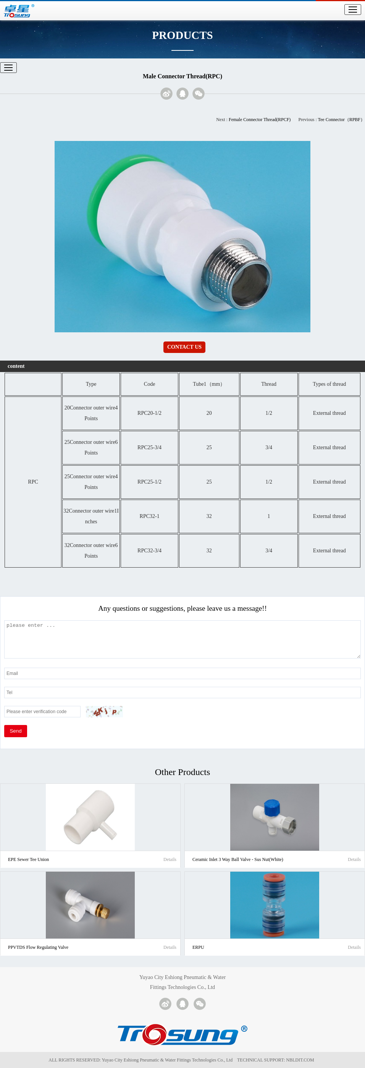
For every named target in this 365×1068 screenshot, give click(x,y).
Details (169, 859)
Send (15, 731)
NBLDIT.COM (301, 1060)
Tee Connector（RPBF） (341, 119)
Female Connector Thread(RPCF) (260, 119)
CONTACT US (184, 347)
